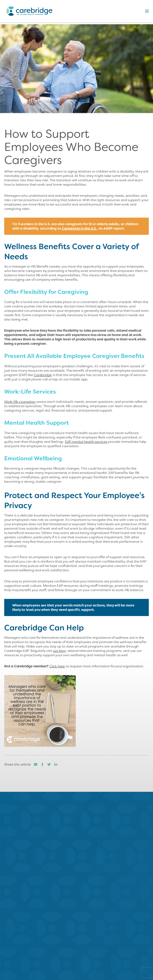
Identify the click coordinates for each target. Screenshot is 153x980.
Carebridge (43, 375)
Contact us (79, 925)
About (8, 969)
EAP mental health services (86, 441)
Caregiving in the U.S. (79, 228)
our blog (59, 651)
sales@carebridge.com (76, 950)
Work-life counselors (20, 401)
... (56, 860)
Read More (37, 871)
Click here (57, 666)
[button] (147, 11)
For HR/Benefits (86, 975)
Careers (7, 975)
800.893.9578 (76, 944)
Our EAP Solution (90, 969)
